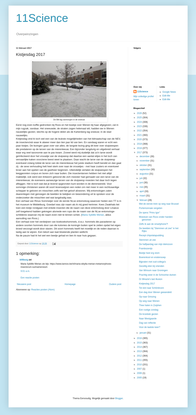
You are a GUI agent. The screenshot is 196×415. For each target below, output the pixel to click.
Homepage (70, 284)
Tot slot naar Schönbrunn (151, 288)
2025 (139, 117)
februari (143, 200)
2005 (139, 377)
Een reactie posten (30, 277)
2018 (139, 148)
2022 (139, 130)
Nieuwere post (24, 284)
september (145, 169)
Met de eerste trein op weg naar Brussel (159, 204)
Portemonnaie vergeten (150, 208)
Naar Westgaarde (147, 318)
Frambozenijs (145, 248)
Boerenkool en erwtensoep (152, 257)
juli (141, 178)
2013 (139, 351)
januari (143, 332)
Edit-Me (166, 95)
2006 (139, 373)
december (144, 156)
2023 (139, 126)
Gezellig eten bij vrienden (151, 266)
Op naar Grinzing (147, 296)
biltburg (24, 259)
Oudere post (115, 284)
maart (142, 195)
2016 (139, 338)
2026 (139, 113)
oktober (143, 165)
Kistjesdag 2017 (147, 283)
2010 (139, 364)
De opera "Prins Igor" (149, 212)
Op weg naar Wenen (149, 301)
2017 (139, 152)
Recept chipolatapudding (151, 235)
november (144, 160)
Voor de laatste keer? (149, 327)
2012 (139, 355)
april (141, 191)
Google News (169, 92)
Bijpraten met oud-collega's (152, 261)
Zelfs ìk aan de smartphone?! (153, 224)
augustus (144, 173)
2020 (139, 139)
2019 (139, 144)
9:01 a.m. (25, 271)
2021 (139, 135)
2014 (139, 347)
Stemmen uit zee (147, 240)
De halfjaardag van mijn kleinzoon (156, 244)
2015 (139, 342)
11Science (42, 18)
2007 (139, 369)
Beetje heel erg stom (149, 253)
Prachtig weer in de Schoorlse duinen (157, 275)
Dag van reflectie (147, 323)
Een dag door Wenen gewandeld (155, 292)
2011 (139, 360)
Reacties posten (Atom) (43, 289)
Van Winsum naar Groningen (153, 270)
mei (141, 187)
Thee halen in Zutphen (150, 305)
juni (141, 182)
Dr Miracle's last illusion (150, 279)
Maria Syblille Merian (93, 214)
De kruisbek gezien (148, 314)
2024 (139, 122)
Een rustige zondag (148, 309)
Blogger (119, 398)
